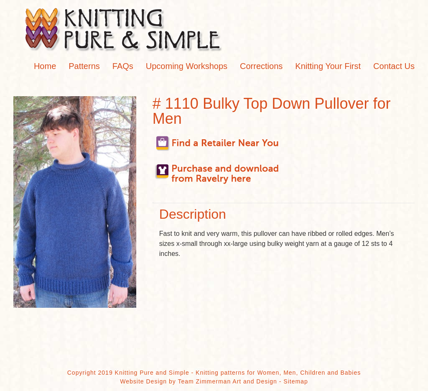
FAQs (122, 66)
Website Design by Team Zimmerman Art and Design (198, 381)
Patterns (84, 66)
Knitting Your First (328, 66)
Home (45, 66)
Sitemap (295, 381)
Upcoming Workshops (186, 66)
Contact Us (394, 66)
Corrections (261, 66)
